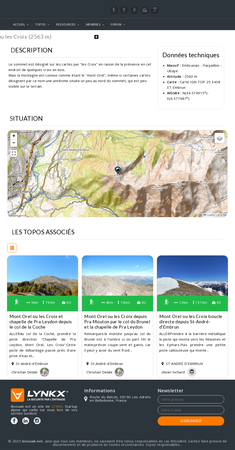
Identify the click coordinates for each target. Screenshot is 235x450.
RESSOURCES (66, 24)
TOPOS (40, 24)
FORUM (116, 24)
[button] (117, 169)
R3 (216, 302)
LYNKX (57, 406)
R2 (66, 302)
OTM (223, 214)
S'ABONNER (191, 421)
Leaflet (209, 214)
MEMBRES (93, 24)
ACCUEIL (19, 24)
